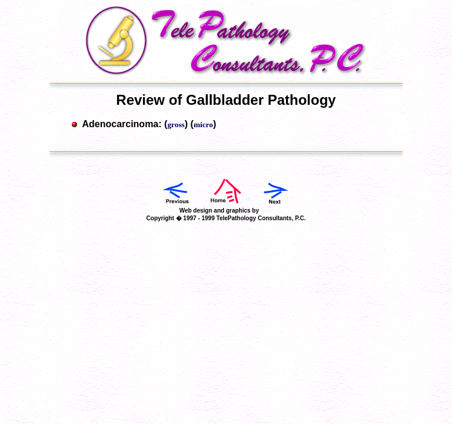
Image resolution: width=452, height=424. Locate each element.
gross (175, 124)
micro (203, 124)
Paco (267, 210)
